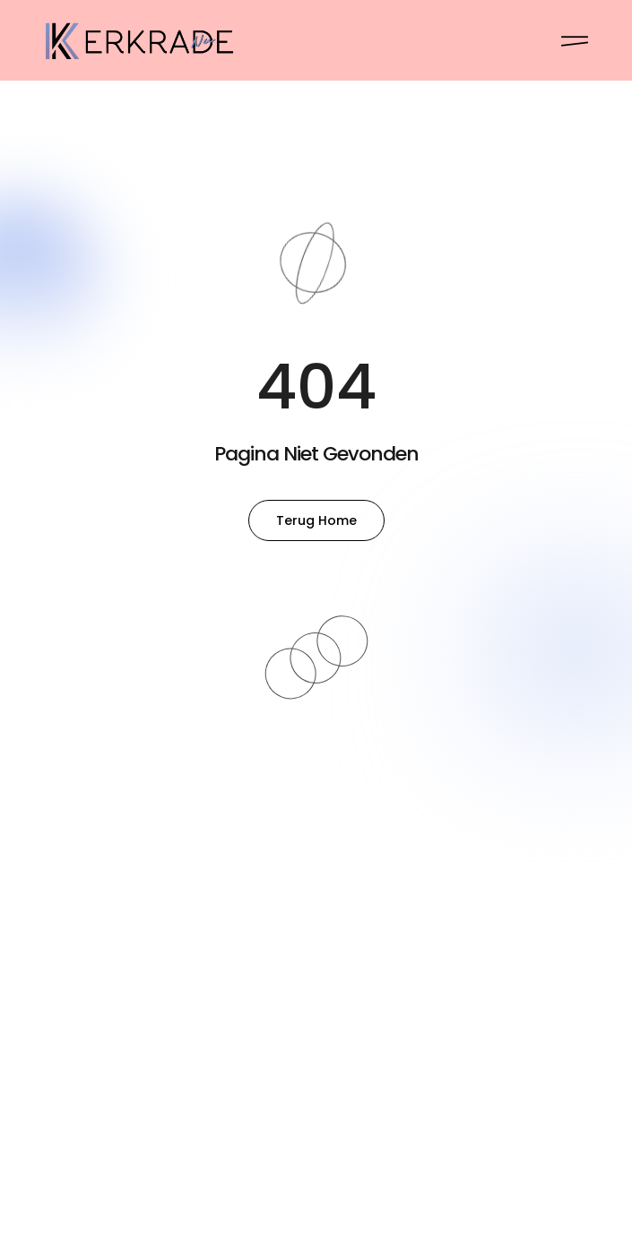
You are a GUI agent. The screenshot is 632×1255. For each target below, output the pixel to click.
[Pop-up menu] (574, 41)
